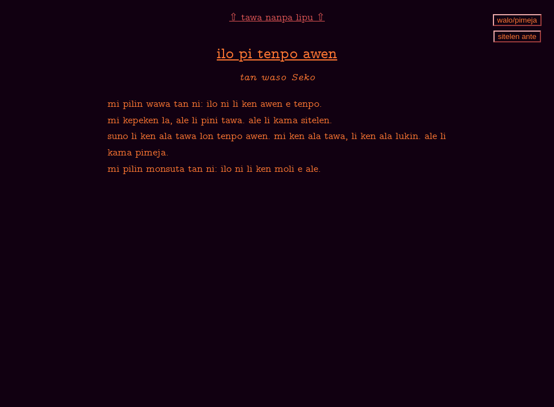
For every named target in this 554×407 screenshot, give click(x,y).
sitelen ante (517, 36)
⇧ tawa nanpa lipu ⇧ (277, 18)
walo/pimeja (517, 20)
